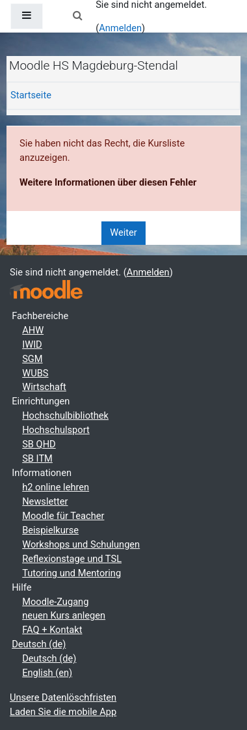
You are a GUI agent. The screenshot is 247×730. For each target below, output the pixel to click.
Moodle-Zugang (55, 602)
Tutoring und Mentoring (71, 573)
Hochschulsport (56, 430)
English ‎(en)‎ (47, 673)
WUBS (35, 373)
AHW (33, 330)
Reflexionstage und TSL (72, 559)
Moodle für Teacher (63, 516)
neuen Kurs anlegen (63, 615)
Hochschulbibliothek (65, 415)
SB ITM (37, 458)
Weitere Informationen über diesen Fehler (108, 182)
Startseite (30, 95)
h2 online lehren (55, 487)
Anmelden (120, 28)
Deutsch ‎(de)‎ (39, 644)
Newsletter (45, 501)
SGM (32, 359)
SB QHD (39, 444)
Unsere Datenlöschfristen (63, 697)
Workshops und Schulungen (81, 544)
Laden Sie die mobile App (63, 712)
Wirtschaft (44, 387)
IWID (32, 344)
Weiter (123, 232)
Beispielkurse (50, 530)
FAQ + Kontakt (52, 630)
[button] (77, 16)
